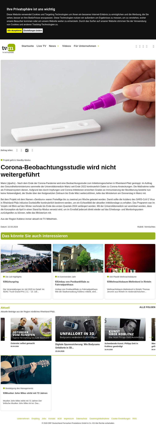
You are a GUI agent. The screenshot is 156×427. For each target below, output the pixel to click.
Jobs (44, 419)
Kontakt (51, 419)
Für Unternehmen (85, 45)
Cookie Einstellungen (120, 419)
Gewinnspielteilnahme (99, 419)
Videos (66, 45)
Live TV (41, 45)
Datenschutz (81, 419)
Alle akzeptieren (14, 30)
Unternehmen (23, 419)
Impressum (69, 419)
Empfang (36, 419)
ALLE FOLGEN (147, 307)
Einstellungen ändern (33, 30)
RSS (135, 419)
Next (151, 337)
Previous (4, 337)
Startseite (28, 45)
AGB (59, 419)
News (52, 45)
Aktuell (5, 307)
